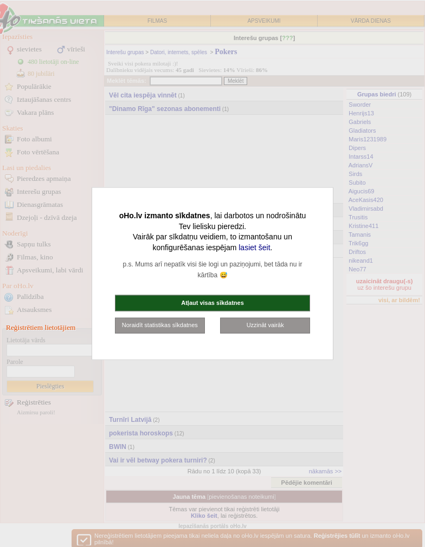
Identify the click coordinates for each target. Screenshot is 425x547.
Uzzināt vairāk (265, 325)
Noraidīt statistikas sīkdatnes (160, 325)
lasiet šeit (254, 247)
